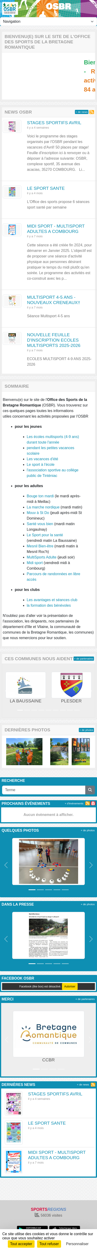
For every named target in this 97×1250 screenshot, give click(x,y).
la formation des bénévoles (49, 605)
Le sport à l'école (40, 464)
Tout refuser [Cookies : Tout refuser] (49, 1244)
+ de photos (86, 730)
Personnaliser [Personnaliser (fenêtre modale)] (77, 1244)
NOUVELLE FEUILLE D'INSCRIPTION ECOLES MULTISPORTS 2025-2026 (53, 340)
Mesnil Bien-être (40, 546)
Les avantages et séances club (52, 600)
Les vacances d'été (42, 459)
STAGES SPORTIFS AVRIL (54, 122)
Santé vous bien (40, 524)
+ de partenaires (83, 658)
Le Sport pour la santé (45, 535)
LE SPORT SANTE (46, 188)
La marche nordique (43, 507)
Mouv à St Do (38, 513)
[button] (6, 691)
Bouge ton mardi (40, 496)
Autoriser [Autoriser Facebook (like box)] (69, 986)
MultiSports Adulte (41, 557)
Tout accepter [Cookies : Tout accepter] (21, 1244)
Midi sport (35, 563)
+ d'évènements (74, 803)
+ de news (82, 112)
